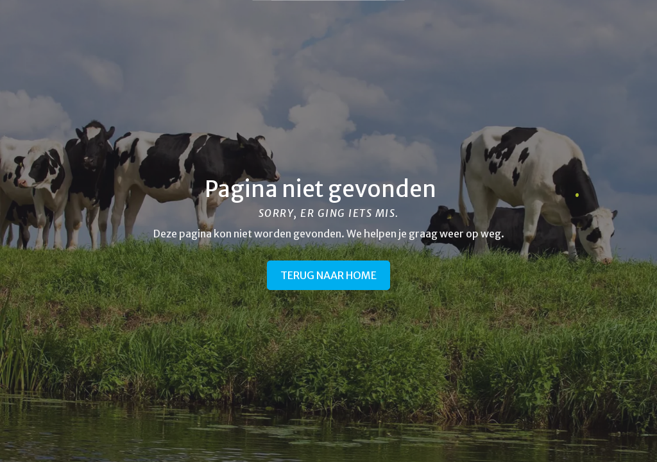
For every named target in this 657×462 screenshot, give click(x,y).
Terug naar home (328, 275)
